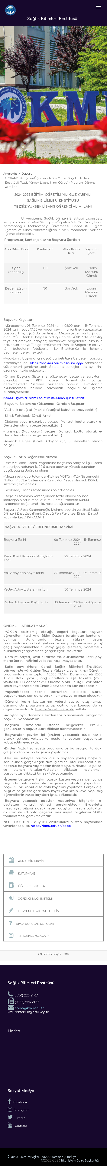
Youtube (17, 1125)
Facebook (17, 1101)
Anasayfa (10, 173)
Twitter (16, 1117)
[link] (44, 398)
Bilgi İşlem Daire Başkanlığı (80, 1160)
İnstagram (18, 1109)
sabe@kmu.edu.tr (26, 1007)
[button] (53, 860)
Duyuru (27, 173)
